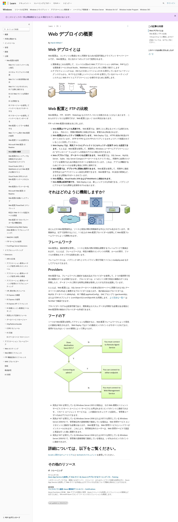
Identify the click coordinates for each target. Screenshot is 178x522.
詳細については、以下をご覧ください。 (161, 41)
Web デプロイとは (156, 30)
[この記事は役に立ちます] (149, 54)
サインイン (171, 3)
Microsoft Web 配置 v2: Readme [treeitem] (17, 146)
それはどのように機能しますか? (161, 37)
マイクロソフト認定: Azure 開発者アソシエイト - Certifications (71, 489)
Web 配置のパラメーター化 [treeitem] (19, 186)
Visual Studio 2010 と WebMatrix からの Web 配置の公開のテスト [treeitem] (19, 169)
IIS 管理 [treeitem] (7, 374)
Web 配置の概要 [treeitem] (15, 152)
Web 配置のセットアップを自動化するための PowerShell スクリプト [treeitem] (19, 159)
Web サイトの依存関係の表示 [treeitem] (19, 80)
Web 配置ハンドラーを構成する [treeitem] (19, 127)
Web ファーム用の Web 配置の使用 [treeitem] (19, 134)
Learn (51, 26)
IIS (57, 26)
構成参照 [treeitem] (8, 370)
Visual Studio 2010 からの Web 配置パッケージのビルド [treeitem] (19, 179)
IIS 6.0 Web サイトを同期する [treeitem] (19, 95)
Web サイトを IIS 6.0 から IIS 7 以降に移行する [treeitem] (18, 88)
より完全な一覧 (116, 297)
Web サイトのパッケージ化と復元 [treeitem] (19, 66)
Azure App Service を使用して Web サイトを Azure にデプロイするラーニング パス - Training (83, 477)
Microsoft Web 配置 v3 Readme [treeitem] (17, 192)
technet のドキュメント (87, 454)
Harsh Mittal (56, 42)
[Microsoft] (4, 3)
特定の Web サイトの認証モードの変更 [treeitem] (19, 214)
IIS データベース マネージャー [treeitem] (18, 337)
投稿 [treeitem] (6, 366)
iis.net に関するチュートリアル (61, 454)
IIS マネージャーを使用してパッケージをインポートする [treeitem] (19, 118)
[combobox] (16, 29)
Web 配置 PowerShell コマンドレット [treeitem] (19, 206)
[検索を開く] (163, 3)
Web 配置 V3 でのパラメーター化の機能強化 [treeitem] (18, 221)
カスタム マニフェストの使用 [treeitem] (19, 73)
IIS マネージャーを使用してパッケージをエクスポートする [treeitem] (19, 108)
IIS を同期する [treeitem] (14, 101)
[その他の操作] (128, 26)
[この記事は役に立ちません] (152, 54)
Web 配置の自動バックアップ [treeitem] (19, 199)
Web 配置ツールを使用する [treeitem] (19, 140)
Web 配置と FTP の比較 (158, 34)
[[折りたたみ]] (29, 24)
